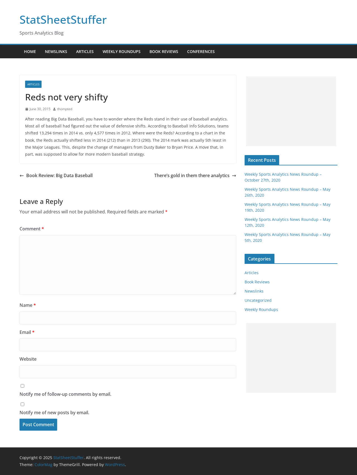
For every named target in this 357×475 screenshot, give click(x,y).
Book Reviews (163, 51)
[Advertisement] (291, 111)
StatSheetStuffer (63, 19)
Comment (32, 229)
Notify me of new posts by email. (54, 412)
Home (30, 51)
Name (28, 305)
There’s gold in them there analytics (195, 175)
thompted (64, 109)
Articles (85, 51)
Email (27, 332)
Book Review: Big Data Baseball (56, 175)
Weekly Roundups (122, 51)
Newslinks (56, 51)
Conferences (201, 51)
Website (28, 359)
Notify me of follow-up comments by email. (65, 394)
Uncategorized (258, 300)
